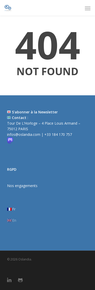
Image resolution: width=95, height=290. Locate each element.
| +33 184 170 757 (56, 134)
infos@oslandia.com (24, 134)
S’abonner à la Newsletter (35, 112)
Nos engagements (22, 185)
